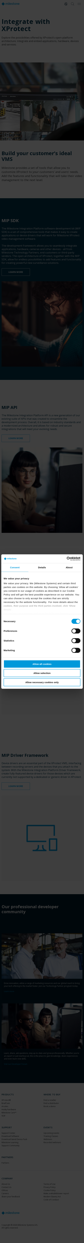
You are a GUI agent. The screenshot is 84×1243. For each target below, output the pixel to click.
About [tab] (69, 567)
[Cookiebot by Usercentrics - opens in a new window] (66, 559)
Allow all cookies (42, 664)
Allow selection (41, 673)
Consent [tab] (15, 567)
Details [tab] (42, 567)
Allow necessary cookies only (42, 682)
